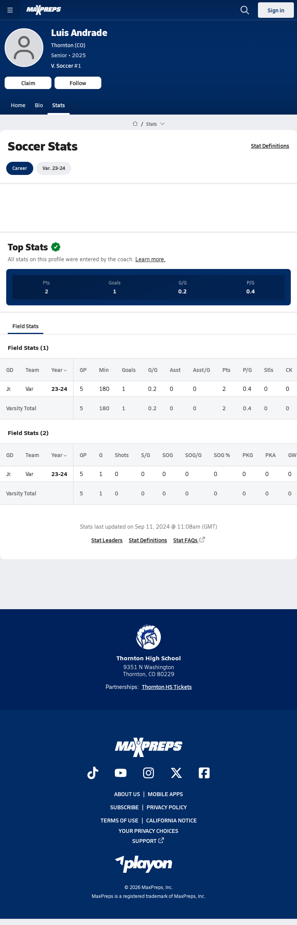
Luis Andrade (79, 32)
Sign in (276, 10)
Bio (39, 105)
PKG (247, 454)
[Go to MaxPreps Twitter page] (176, 774)
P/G (247, 369)
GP (83, 369)
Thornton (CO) (68, 44)
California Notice (171, 820)
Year (59, 369)
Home (18, 105)
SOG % (222, 454)
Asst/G (201, 369)
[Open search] (245, 10)
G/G (152, 369)
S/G (145, 454)
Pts (226, 369)
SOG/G (193, 454)
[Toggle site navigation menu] (10, 10)
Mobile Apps (165, 794)
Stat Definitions (270, 145)
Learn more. (150, 259)
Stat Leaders (107, 539)
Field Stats (25, 326)
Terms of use (119, 820)
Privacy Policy (167, 807)
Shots (122, 454)
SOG (167, 454)
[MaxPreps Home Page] (135, 124)
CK (289, 369)
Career (19, 168)
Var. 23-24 (54, 168)
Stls (268, 369)
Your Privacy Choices (148, 830)
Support (148, 840)
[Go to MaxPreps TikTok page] (93, 774)
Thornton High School (148, 643)
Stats (58, 105)
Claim (28, 83)
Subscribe (124, 807)
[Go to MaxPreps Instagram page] (148, 774)
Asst (175, 369)
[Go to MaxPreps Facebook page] (204, 774)
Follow (78, 83)
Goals (129, 369)
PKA (270, 454)
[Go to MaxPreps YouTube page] (120, 774)
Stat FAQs (189, 539)
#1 (66, 65)
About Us (127, 794)
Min (104, 369)
